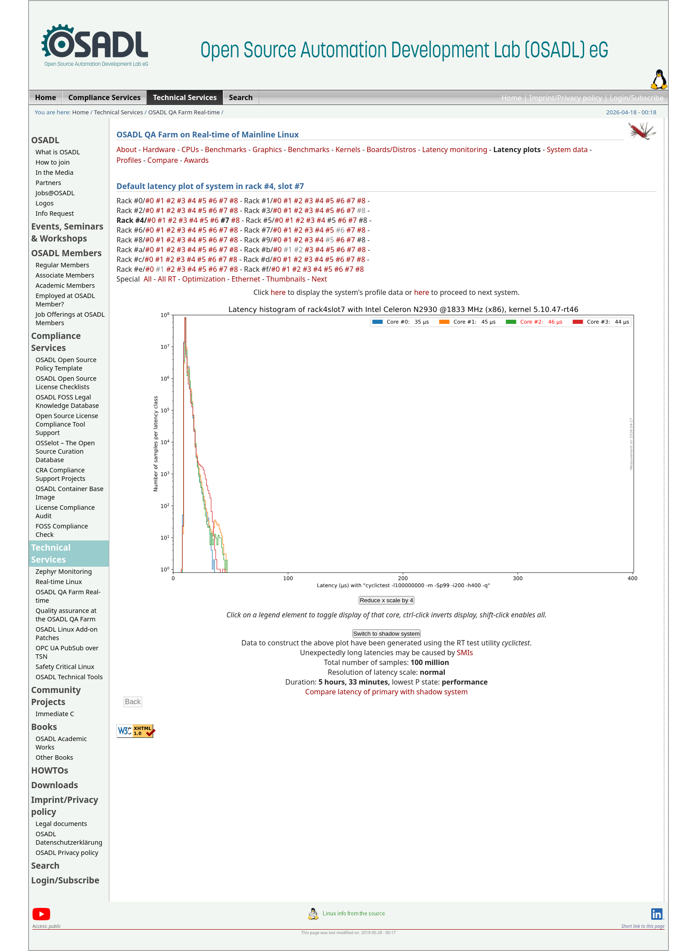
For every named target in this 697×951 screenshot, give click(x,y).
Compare (163, 160)
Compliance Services (56, 342)
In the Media (54, 172)
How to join (53, 162)
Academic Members (65, 285)
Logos (45, 203)
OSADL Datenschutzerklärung (69, 838)
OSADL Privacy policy (67, 852)
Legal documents (61, 823)
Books (44, 727)
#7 (224, 201)
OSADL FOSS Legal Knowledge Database (67, 401)
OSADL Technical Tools (69, 677)
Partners (48, 182)
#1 (161, 201)
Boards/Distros (391, 149)
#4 (192, 201)
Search (45, 865)
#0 (150, 201)
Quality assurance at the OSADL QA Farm (66, 614)
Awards (196, 160)
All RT (167, 279)
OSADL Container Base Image (70, 492)
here (278, 292)
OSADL (45, 140)
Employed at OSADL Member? (65, 299)
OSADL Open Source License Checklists (66, 382)
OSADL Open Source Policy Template (66, 363)
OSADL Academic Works (61, 742)
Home (511, 98)
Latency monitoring (455, 149)
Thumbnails (285, 279)
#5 (203, 201)
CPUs (190, 149)
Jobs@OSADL (55, 193)
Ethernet (246, 279)
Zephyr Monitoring (64, 571)
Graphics (267, 149)
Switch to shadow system (386, 633)
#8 (234, 201)
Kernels (348, 149)
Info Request (55, 213)
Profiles (128, 160)
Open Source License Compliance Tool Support (67, 424)
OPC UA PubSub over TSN (67, 652)
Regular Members (62, 265)
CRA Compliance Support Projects (60, 474)
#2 (171, 201)
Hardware (159, 149)
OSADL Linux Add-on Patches (67, 633)
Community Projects (56, 696)
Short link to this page (643, 926)
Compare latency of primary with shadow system (386, 692)
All (148, 279)
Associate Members (65, 275)
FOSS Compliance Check (62, 530)
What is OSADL (58, 152)
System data (567, 149)
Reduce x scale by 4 (386, 600)
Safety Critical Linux (65, 666)
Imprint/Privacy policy (565, 98)
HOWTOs (49, 770)
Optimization (203, 279)
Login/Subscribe (637, 98)
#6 (213, 201)
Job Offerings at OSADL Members (70, 318)
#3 (182, 201)
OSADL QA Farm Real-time (184, 112)
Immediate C (55, 713)
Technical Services (118, 112)
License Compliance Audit (65, 511)
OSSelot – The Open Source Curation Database (65, 451)
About (126, 149)
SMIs (465, 652)
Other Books (54, 757)
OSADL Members (66, 253)
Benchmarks (226, 149)
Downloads (54, 785)
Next (319, 279)
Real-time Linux (59, 581)
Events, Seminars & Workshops (67, 232)
